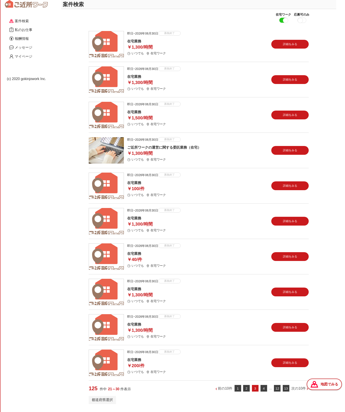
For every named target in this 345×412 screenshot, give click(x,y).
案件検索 (19, 21)
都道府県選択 (102, 403)
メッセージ (20, 47)
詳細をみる (290, 47)
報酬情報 (19, 38)
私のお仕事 (20, 29)
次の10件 (298, 391)
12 (277, 391)
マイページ (20, 56)
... (270, 391)
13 (286, 391)
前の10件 (225, 391)
